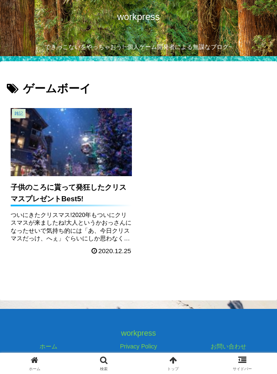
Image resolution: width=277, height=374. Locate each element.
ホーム (48, 346)
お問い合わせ (228, 346)
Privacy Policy (138, 346)
